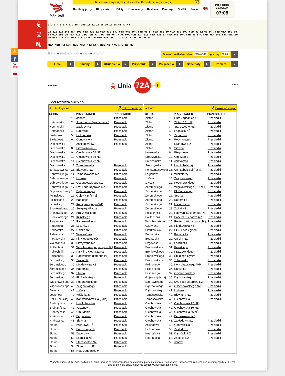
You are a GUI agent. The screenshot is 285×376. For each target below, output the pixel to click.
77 (117, 34)
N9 (131, 44)
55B (140, 31)
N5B (102, 44)
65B (230, 31)
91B (61, 37)
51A (85, 31)
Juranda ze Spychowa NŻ (92, 122)
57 (150, 31)
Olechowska (182, 299)
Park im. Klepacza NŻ (90, 251)
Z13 (60, 31)
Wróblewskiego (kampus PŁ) (94, 247)
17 (110, 24)
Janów (80, 118)
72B (90, 34)
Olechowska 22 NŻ (88, 161)
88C (224, 34)
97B (106, 37)
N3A (69, 44)
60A (172, 31)
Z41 (67, 31)
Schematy (193, 64)
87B (205, 34)
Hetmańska (83, 135)
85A (182, 34)
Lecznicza (82, 225)
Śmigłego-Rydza (86, 208)
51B (91, 31)
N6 (108, 44)
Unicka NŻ (83, 230)
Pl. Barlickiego (85, 277)
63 (205, 31)
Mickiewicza (181, 204)
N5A (96, 44)
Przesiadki (120, 118)
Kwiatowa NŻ (84, 324)
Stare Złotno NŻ (86, 342)
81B (146, 34)
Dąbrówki (82, 130)
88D (230, 34)
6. (127, 37)
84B (176, 34)
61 (197, 31)
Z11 (55, 31)
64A (211, 31)
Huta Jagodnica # (87, 350)
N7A (114, 44)
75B (107, 34)
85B (188, 34)
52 (97, 31)
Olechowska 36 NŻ (88, 156)
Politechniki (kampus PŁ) (190, 221)
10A (77, 24)
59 (167, 31)
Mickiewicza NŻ (86, 264)
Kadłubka (82, 199)
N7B (121, 44)
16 (106, 24)
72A (84, 34)
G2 (141, 37)
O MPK (182, 9)
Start (52, 53)
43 (124, 24)
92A (73, 37)
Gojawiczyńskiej (86, 195)
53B (109, 31)
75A (101, 34)
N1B (57, 44)
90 (49, 37)
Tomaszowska (85, 165)
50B (79, 31)
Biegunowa (83, 316)
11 (88, 24)
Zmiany (85, 64)
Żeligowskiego (85, 286)
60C (185, 31)
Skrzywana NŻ (85, 243)
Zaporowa (82, 333)
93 (85, 37)
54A (121, 31)
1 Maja (80, 290)
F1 (131, 37)
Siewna (81, 320)
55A (134, 31)
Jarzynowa (83, 307)
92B (80, 37)
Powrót (54, 85)
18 (115, 24)
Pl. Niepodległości (87, 238)
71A (71, 34)
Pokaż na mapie (130, 108)
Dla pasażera (104, 9)
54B (128, 31)
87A (199, 34)
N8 (126, 44)
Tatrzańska (181, 260)
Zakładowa (181, 329)
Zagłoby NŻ (83, 126)
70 (66, 34)
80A (127, 34)
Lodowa (81, 178)
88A (211, 34)
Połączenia (166, 64)
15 (102, 24)
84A (169, 34)
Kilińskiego (83, 217)
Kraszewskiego (86, 212)
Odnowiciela (84, 139)
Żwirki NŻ (82, 260)
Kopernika (82, 268)
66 (235, 31)
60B (179, 31)
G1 (136, 37)
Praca (194, 9)
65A (223, 31)
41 (119, 24)
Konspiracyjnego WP (89, 204)
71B (78, 34)
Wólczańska (84, 234)
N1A (50, 44)
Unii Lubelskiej (85, 303)
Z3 (49, 31)
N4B (89, 44)
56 (145, 31)
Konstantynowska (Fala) (91, 299)
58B (161, 31)
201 (116, 37)
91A (54, 37)
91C (67, 37)
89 (236, 34)
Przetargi (167, 9)
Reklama (152, 9)
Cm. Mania (83, 311)
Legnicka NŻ (84, 337)
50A (73, 31)
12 (93, 24)
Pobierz (221, 64)
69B (61, 34)
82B (159, 34)
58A (155, 31)
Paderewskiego (86, 221)
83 (164, 34)
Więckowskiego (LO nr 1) (190, 186)
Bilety (120, 9)
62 (201, 31)
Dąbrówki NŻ (182, 333)
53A (102, 31)
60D (191, 31)
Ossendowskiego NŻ (89, 182)
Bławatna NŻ (84, 169)
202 (122, 37)
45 (128, 24)
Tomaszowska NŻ (87, 174)
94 (89, 37)
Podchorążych (85, 329)
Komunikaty (135, 9)
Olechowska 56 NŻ (88, 152)
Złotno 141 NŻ (85, 346)
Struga (80, 273)
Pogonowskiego (86, 281)
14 (97, 24)
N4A (82, 44)
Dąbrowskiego (85, 191)
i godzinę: (214, 54)
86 (193, 34)
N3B (75, 44)
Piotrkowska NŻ (184, 225)
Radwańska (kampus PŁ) (92, 255)
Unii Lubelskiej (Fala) (187, 169)
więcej (168, 2)
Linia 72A (99, 53)
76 (113, 34)
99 (111, 37)
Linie (86, 53)
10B (83, 24)
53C (115, 31)
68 (49, 34)
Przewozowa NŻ (86, 148)
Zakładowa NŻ (85, 143)
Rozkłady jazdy (69, 53)
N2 (63, 44)
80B (133, 34)
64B (217, 31)
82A (152, 34)
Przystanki (139, 64)
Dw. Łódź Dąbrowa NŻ (90, 186)
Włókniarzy (83, 294)
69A (54, 34)
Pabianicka (181, 234)
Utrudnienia (112, 64)
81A (139, 34)
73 (96, 34)
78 (121, 34)
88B (218, 34)
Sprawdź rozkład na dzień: (178, 54)
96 (94, 37)
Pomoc (234, 84)
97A (99, 37)
